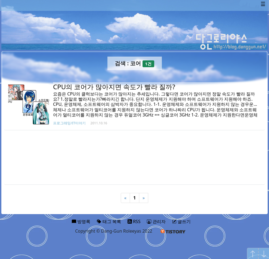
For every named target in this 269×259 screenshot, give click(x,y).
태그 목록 (109, 221)
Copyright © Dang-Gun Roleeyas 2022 (113, 231)
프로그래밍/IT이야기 (69, 123)
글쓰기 (181, 221)
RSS (134, 221)
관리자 (156, 221)
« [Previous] (125, 198)
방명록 (81, 221)
